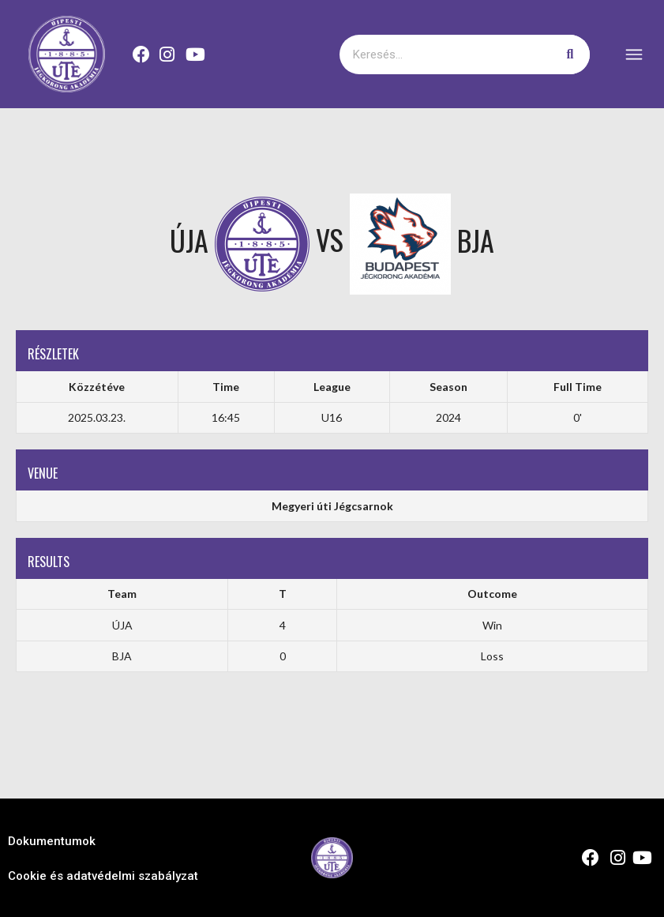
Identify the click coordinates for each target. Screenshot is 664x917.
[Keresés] (570, 54)
